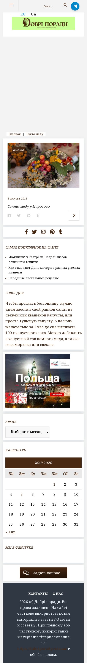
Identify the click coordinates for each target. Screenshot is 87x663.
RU (23, 14)
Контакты (38, 593)
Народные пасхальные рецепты (33, 278)
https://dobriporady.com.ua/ (42, 648)
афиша (18, 150)
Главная (15, 134)
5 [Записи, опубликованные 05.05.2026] (22, 494)
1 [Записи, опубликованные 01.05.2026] (54, 484)
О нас (58, 593)
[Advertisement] (43, 82)
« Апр (10, 531)
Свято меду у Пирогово (29, 206)
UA (33, 14)
